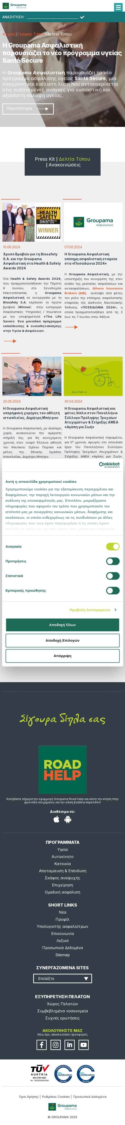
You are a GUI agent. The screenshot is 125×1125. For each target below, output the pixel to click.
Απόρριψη (62, 656)
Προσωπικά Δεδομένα (62, 947)
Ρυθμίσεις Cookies (56, 1096)
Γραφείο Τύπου (31, 34)
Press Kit (45, 159)
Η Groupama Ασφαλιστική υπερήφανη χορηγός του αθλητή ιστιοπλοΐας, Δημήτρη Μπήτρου (31, 413)
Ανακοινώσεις (65, 165)
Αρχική (8, 34)
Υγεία (62, 849)
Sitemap (62, 954)
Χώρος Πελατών (62, 1003)
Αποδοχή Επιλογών (62, 640)
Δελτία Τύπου (74, 159)
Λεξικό (62, 940)
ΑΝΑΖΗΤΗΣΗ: (13, 17)
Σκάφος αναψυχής (62, 878)
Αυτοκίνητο (62, 856)
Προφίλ (62, 919)
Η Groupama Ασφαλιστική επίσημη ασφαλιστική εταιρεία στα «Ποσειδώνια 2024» (91, 258)
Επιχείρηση (62, 885)
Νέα (62, 912)
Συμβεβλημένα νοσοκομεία (62, 1011)
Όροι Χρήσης (29, 1096)
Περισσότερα (27, 108)
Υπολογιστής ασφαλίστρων (62, 926)
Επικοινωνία (62, 933)
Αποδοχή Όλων (62, 625)
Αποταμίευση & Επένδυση (62, 870)
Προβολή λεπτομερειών (90, 610)
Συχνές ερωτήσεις (62, 1018)
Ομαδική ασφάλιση (62, 892)
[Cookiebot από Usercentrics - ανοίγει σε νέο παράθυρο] (99, 465)
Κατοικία (62, 863)
